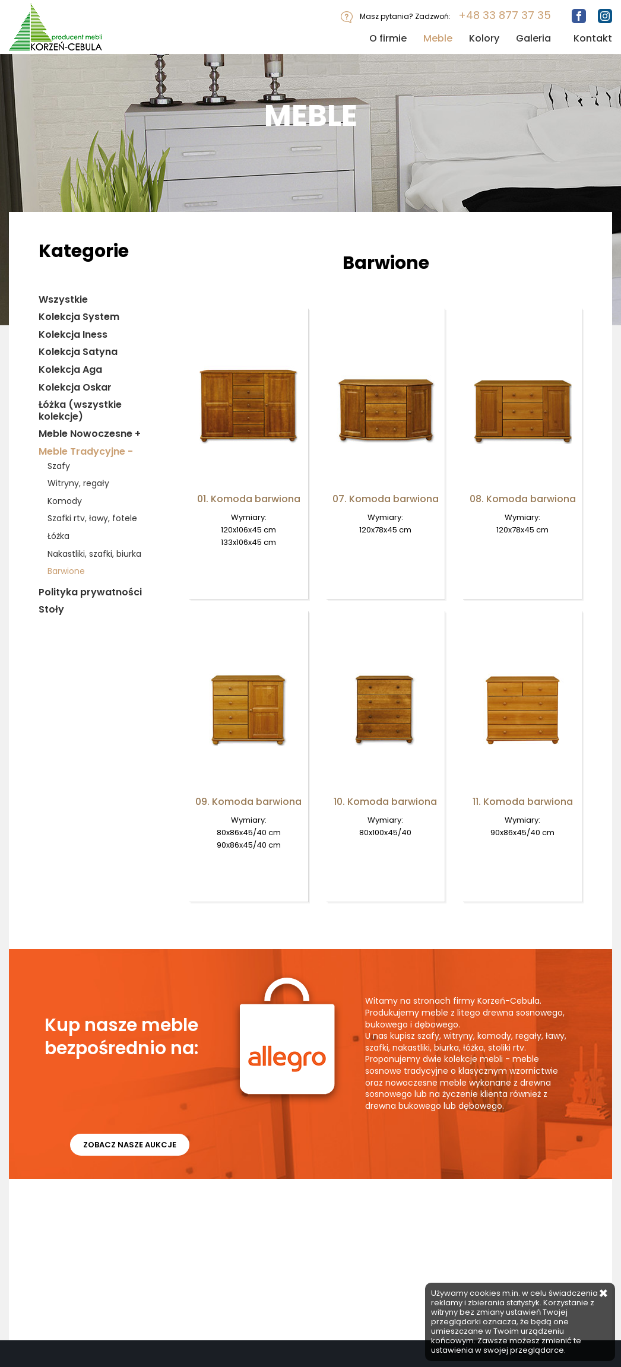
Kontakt (593, 38)
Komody (64, 501)
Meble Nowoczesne (90, 434)
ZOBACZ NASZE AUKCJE (131, 1148)
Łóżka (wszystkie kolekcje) (80, 410)
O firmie (388, 38)
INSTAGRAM (154, 1246)
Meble (437, 38)
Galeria (533, 38)
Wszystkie (63, 300)
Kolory (484, 38)
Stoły (51, 610)
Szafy (58, 466)
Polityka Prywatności (263, 1214)
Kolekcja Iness (73, 335)
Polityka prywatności (90, 592)
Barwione (66, 571)
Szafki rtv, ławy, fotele (92, 518)
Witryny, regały (78, 483)
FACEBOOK (53, 1246)
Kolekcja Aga (70, 370)
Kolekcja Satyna (78, 352)
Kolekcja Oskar (75, 388)
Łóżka (58, 536)
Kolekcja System (79, 317)
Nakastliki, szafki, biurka (94, 554)
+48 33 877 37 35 (504, 15)
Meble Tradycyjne (86, 452)
